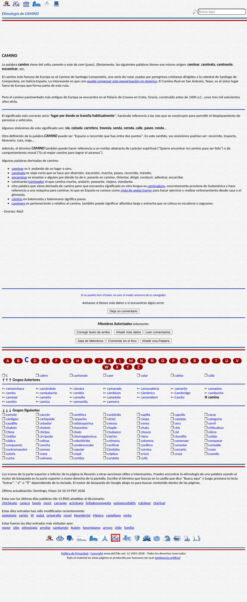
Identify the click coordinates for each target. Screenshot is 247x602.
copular (78, 449)
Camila (179, 397)
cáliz (211, 375)
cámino (17, 199)
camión (11, 401)
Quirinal (159, 503)
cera (177, 423)
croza (178, 454)
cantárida (114, 414)
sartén (23, 515)
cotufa (10, 454)
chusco (146, 432)
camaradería (150, 388)
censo (145, 423)
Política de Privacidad (75, 553)
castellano (113, 515)
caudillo (11, 423)
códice (10, 441)
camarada (114, 388)
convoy (45, 449)
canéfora (79, 414)
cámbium (114, 393)
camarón (180, 388)
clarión (112, 436)
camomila (80, 401)
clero (144, 436)
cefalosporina (83, 423)
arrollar (45, 527)
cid (176, 432)
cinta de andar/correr (136, 190)
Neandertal (82, 515)
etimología (29, 527)
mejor (6, 527)
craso (43, 454)
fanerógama (91, 527)
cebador (46, 423)
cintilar (11, 436)
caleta (178, 375)
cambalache (48, 393)
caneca (25, 503)
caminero (18, 203)
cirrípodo (46, 436)
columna (147, 441)
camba (10, 393)
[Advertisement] (123, 37)
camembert (149, 397)
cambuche (215, 393)
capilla (145, 414)
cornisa (146, 449)
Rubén (75, 527)
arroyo (107, 527)
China (10, 432)
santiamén (61, 527)
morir (47, 503)
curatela (113, 458)
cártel (111, 419)
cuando (213, 454)
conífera (147, 445)
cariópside (47, 419)
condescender (83, 445)
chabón (11, 427)
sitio (16, 527)
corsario (180, 449)
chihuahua (216, 427)
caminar (18, 168)
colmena (113, 441)
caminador (36, 181)
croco (145, 454)
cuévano (46, 458)
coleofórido (81, 441)
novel (67, 515)
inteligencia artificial (167, 558)
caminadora (156, 186)
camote (11, 414)
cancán (45, 414)
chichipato (9, 503)
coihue (44, 441)
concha (45, 445)
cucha (10, 458)
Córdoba (113, 449)
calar (144, 375)
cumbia (78, 458)
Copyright (97, 553)
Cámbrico (148, 393)
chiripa (44, 432)
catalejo (180, 419)
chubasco (114, 432)
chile (118, 527)
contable (214, 445)
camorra (113, 401)
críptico (112, 454)
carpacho (80, 419)
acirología (76, 503)
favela (36, 503)
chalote (45, 427)
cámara (78, 388)
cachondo (80, 375)
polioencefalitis (125, 503)
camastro (215, 388)
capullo (179, 414)
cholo (77, 432)
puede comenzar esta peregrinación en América (122, 81)
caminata (18, 173)
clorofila (180, 436)
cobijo (212, 436)
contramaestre (16, 449)
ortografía (54, 515)
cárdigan (12, 419)
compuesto (14, 445)
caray (212, 414)
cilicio (212, 432)
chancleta (80, 427)
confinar (113, 445)
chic (177, 427)
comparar (215, 441)
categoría (215, 419)
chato (145, 427)
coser (212, 449)
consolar (180, 445)
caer (110, 375)
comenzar (181, 441)
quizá (40, 515)
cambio (78, 393)
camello (79, 397)
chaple (112, 427)
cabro (44, 375)
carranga (60, 503)
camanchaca (15, 388)
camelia (45, 397)
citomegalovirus (84, 436)
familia (129, 527)
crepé (77, 454)
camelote (114, 397)
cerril (212, 423)
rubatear (144, 503)
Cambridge (182, 393)
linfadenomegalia (98, 503)
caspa (145, 419)
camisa (45, 401)
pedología (9, 515)
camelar (12, 397)
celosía (112, 423)
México (98, 515)
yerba (127, 515)
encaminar (19, 177)
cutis (144, 458)
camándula (48, 388)
